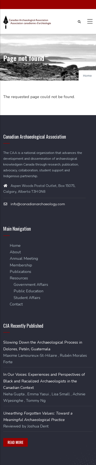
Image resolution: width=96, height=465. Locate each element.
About (15, 252)
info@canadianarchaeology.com (34, 204)
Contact (16, 304)
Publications (20, 271)
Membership (21, 265)
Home (87, 75)
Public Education (28, 291)
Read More (15, 442)
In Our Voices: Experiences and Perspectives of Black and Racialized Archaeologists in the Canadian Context (44, 381)
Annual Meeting (24, 258)
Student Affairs (27, 297)
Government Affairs (31, 284)
